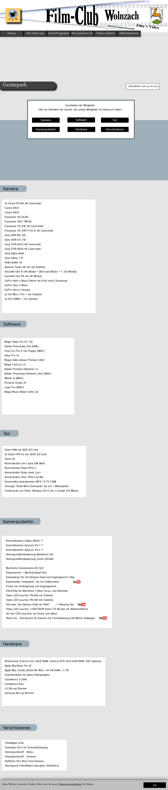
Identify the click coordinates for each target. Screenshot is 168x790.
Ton (115, 120)
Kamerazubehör (46, 129)
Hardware (81, 129)
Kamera (46, 120)
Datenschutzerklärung (70, 784)
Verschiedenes (115, 129)
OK (155, 785)
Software (81, 119)
